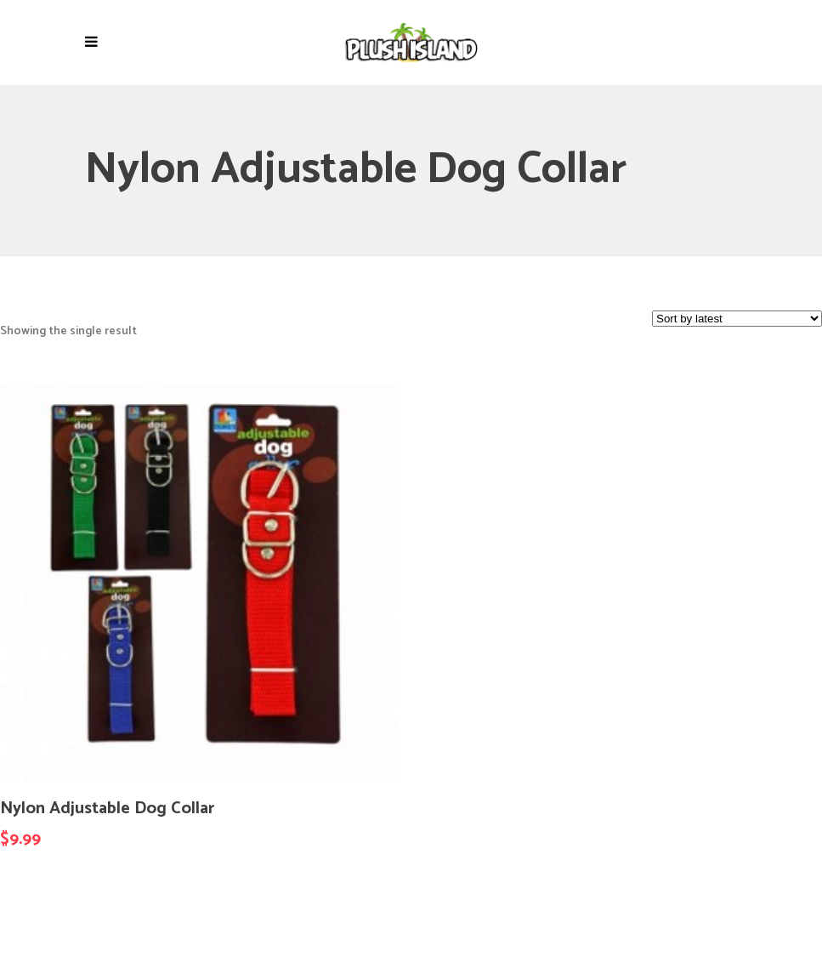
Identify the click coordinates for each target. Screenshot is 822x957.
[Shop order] (737, 318)
